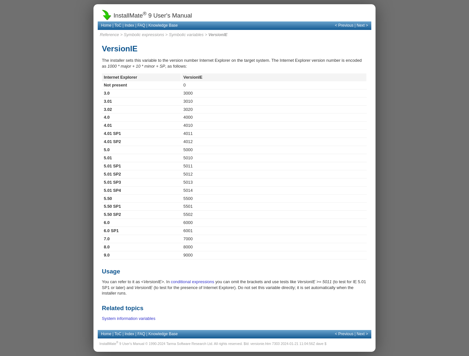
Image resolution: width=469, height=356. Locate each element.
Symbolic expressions (144, 34)
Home (106, 25)
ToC (118, 25)
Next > (362, 25)
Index (129, 25)
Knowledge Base (163, 25)
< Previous (344, 25)
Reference (109, 34)
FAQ (141, 25)
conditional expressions (192, 281)
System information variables (128, 318)
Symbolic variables (186, 34)
